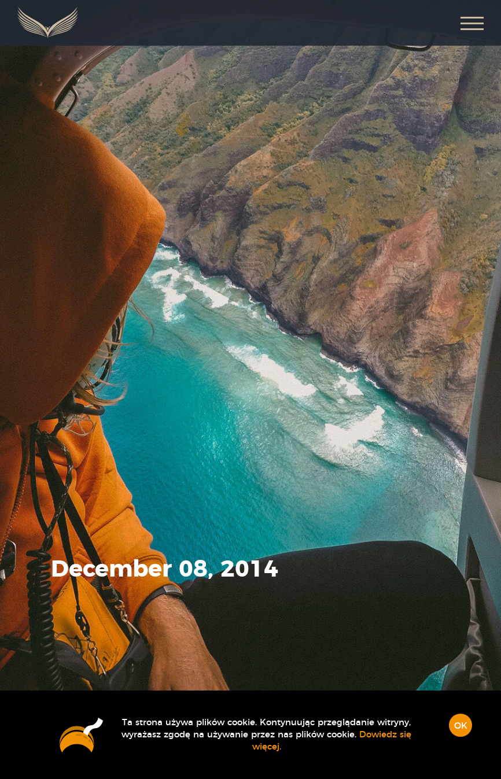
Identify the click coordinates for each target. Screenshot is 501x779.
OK (460, 726)
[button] (472, 23)
